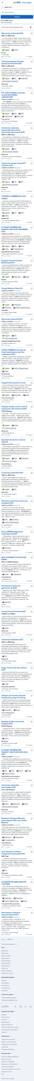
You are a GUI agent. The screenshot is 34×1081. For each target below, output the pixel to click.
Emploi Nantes (5, 958)
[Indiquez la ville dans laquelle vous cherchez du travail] (17, 12)
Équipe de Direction (7, 1024)
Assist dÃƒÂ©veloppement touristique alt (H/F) (12, 533)
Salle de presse (5, 1022)
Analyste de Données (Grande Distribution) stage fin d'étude (13, 697)
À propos (3, 1014)
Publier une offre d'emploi (8, 1042)
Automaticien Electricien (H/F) (13, 611)
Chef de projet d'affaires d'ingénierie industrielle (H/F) (13, 853)
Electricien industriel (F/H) (11, 319)
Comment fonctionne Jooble (9, 1027)
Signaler (29, 56)
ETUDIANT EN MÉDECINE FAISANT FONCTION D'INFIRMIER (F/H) (14, 229)
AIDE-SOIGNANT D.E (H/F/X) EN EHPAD (13, 558)
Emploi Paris (4, 951)
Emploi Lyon (4, 953)
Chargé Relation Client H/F (12, 288)
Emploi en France (6, 1059)
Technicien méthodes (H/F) (12, 473)
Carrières (4, 1032)
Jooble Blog (4, 1047)
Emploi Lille (4, 968)
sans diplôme (5, 983)
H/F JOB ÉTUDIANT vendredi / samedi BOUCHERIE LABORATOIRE (13, 95)
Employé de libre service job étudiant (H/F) (12, 723)
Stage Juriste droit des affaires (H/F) (14, 669)
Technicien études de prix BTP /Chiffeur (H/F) (13, 164)
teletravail (4, 990)
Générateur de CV (6, 1071)
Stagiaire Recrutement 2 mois (13, 383)
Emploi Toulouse (6, 956)
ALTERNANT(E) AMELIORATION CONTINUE (13, 883)
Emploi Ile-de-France (7, 973)
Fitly (2, 1074)
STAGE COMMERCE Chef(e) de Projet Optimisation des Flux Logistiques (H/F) (13, 352)
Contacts (4, 1019)
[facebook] (15, 1006)
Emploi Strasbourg (6, 971)
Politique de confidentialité (9, 1064)
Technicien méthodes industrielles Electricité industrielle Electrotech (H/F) (13, 130)
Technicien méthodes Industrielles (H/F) (10, 786)
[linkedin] (31, 1006)
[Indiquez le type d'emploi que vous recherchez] (17, 7)
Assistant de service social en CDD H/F (13, 441)
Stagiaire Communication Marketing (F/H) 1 (11, 262)
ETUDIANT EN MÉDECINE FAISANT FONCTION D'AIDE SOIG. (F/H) (14, 752)
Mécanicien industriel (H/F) (12, 33)
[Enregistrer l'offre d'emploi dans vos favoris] (32, 33)
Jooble (12, 1078)
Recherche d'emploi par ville (9, 1000)
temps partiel (5, 985)
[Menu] (2, 2)
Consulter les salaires (7, 1066)
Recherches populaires (9, 944)
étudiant (3, 980)
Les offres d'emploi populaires (9, 1056)
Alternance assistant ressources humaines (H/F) (14, 502)
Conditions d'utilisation (8, 1061)
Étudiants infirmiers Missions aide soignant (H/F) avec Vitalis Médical (14, 820)
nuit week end (5, 988)
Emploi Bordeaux (6, 961)
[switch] (31, 27)
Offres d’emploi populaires (8, 997)
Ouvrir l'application (28, 2)
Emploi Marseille (6, 963)
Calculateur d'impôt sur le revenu (10, 1069)
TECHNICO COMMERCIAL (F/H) (13, 196)
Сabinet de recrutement (8, 1039)
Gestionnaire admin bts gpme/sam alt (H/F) (10, 587)
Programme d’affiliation (8, 1049)
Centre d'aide (5, 1017)
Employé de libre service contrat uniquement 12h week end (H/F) (14, 408)
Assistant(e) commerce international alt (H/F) (10, 914)
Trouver (17, 17)
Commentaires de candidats (9, 1029)
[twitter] (25, 1006)
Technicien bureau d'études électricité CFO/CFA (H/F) (12, 62)
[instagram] (20, 1006)
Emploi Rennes (5, 966)
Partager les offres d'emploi (9, 1044)
